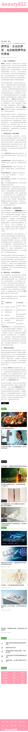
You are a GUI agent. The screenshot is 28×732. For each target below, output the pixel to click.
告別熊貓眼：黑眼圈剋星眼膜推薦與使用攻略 (14, 466)
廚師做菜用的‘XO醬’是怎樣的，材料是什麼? (16, 651)
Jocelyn (3, 57)
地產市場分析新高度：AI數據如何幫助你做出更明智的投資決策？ (14, 563)
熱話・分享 (4, 520)
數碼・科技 (22, 725)
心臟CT (23, 675)
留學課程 (22, 672)
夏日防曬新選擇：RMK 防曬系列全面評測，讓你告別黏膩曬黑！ (13, 504)
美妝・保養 (4, 424)
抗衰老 (22, 680)
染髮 (22, 682)
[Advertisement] (14, 26)
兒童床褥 (14, 677)
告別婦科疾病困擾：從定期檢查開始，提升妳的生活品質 (14, 447)
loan (14, 680)
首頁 (2, 41)
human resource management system (14, 673)
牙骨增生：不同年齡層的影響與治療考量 (12, 585)
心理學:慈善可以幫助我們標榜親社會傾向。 (16, 656)
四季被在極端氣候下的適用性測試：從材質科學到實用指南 (14, 524)
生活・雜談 (13, 725)
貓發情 (5, 680)
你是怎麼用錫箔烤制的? (7, 428)
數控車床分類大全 (11, 647)
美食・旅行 (22, 722)
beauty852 (14, 4)
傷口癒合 (5, 672)
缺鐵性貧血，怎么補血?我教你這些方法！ (16, 661)
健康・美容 (7, 41)
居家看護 (5, 682)
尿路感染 (22, 677)
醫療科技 (5, 675)
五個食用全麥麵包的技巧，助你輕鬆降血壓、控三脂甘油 (14, 485)
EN (3, 729)
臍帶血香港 (18, 210)
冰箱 (14, 682)
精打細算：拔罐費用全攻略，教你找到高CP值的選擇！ (14, 629)
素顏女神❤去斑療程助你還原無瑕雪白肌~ (16, 643)
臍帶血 (3, 63)
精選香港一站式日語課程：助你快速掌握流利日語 (14, 606)
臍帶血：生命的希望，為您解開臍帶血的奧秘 (13, 43)
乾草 (14, 675)
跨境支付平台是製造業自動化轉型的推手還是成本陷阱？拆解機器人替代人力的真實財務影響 (14, 540)
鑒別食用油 (5, 677)
